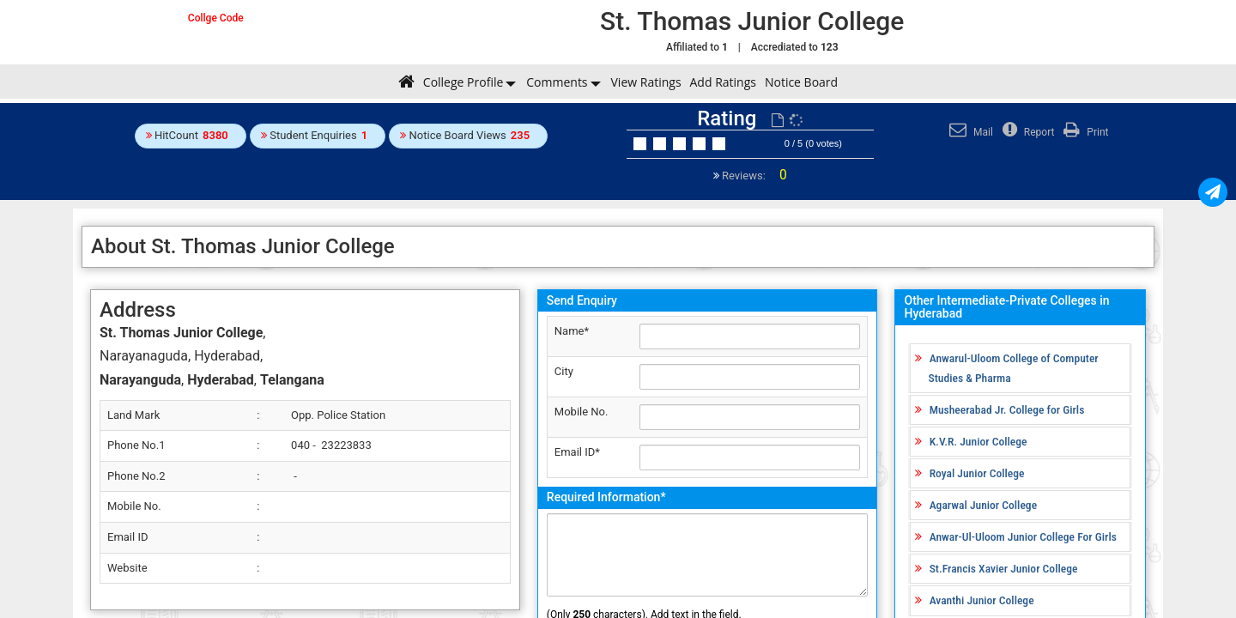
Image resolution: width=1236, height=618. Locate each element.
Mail (969, 132)
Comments (556, 82)
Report (1026, 132)
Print (1083, 132)
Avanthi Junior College (982, 600)
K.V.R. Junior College (978, 441)
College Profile (463, 82)
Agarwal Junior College (983, 505)
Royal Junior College (977, 473)
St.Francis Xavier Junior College (1004, 568)
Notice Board (801, 82)
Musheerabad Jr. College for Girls (1007, 409)
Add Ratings (723, 82)
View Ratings (646, 82)
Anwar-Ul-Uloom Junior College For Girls (1023, 536)
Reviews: (753, 175)
